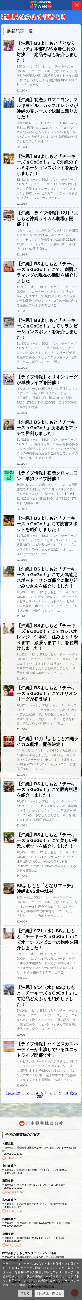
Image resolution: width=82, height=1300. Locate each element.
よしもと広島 (14, 1211)
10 (66, 1093)
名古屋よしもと (15, 1191)
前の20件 (13, 1093)
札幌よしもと (14, 1157)
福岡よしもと (14, 1245)
